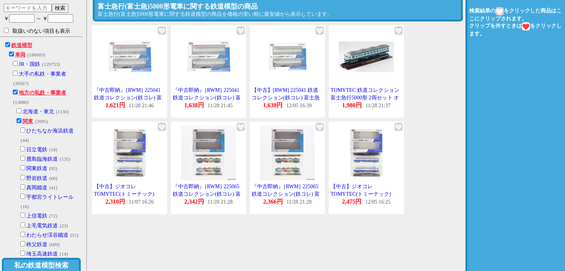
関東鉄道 (36, 168)
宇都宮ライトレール (50, 197)
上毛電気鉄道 (42, 225)
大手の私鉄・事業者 (42, 74)
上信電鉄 (36, 216)
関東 (28, 121)
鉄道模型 (21, 45)
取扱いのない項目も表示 (37, 31)
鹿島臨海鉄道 (42, 159)
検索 (60, 8)
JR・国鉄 (29, 64)
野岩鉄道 (36, 178)
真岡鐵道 (36, 187)
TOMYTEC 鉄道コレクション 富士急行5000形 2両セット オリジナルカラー (365, 97)
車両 (20, 55)
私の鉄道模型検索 (41, 265)
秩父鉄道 (36, 244)
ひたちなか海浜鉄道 (50, 131)
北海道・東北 (38, 111)
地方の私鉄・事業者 (42, 93)
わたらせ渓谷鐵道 (47, 235)
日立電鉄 (36, 149)
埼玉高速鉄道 (42, 254)
